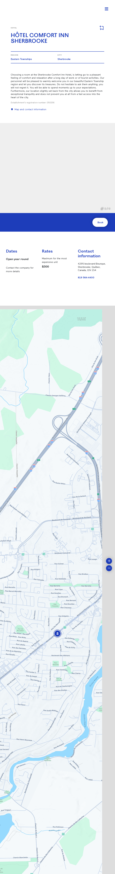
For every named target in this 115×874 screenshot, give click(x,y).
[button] (57, 633)
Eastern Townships (21, 58)
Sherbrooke (64, 58)
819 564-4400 (86, 277)
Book (100, 222)
